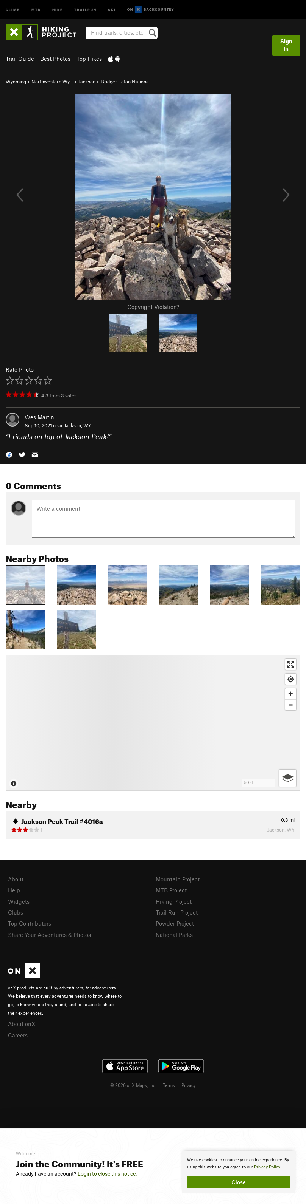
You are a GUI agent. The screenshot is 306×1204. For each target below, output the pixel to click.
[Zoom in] (290, 693)
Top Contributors (29, 923)
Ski (112, 9)
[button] (9, 454)
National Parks (174, 934)
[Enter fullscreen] (290, 664)
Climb (13, 9)
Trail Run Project (177, 912)
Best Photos (55, 58)
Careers (18, 1035)
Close (238, 1182)
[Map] (153, 722)
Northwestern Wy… (52, 82)
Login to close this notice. (107, 1174)
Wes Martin (39, 417)
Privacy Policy (267, 1167)
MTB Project (171, 890)
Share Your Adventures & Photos (49, 934)
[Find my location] (290, 679)
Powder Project (175, 923)
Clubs (15, 912)
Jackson (86, 82)
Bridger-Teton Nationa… (127, 82)
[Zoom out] (290, 704)
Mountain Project (178, 879)
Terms (169, 1085)
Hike (57, 9)
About (15, 879)
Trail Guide (20, 58)
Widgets (19, 901)
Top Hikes (89, 58)
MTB (36, 9)
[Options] (287, 778)
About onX (21, 1023)
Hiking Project (174, 901)
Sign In (286, 45)
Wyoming (16, 82)
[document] (238, 1172)
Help (14, 890)
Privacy (188, 1085)
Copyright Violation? (153, 306)
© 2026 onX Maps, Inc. (133, 1085)
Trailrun (85, 9)
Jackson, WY (77, 425)
